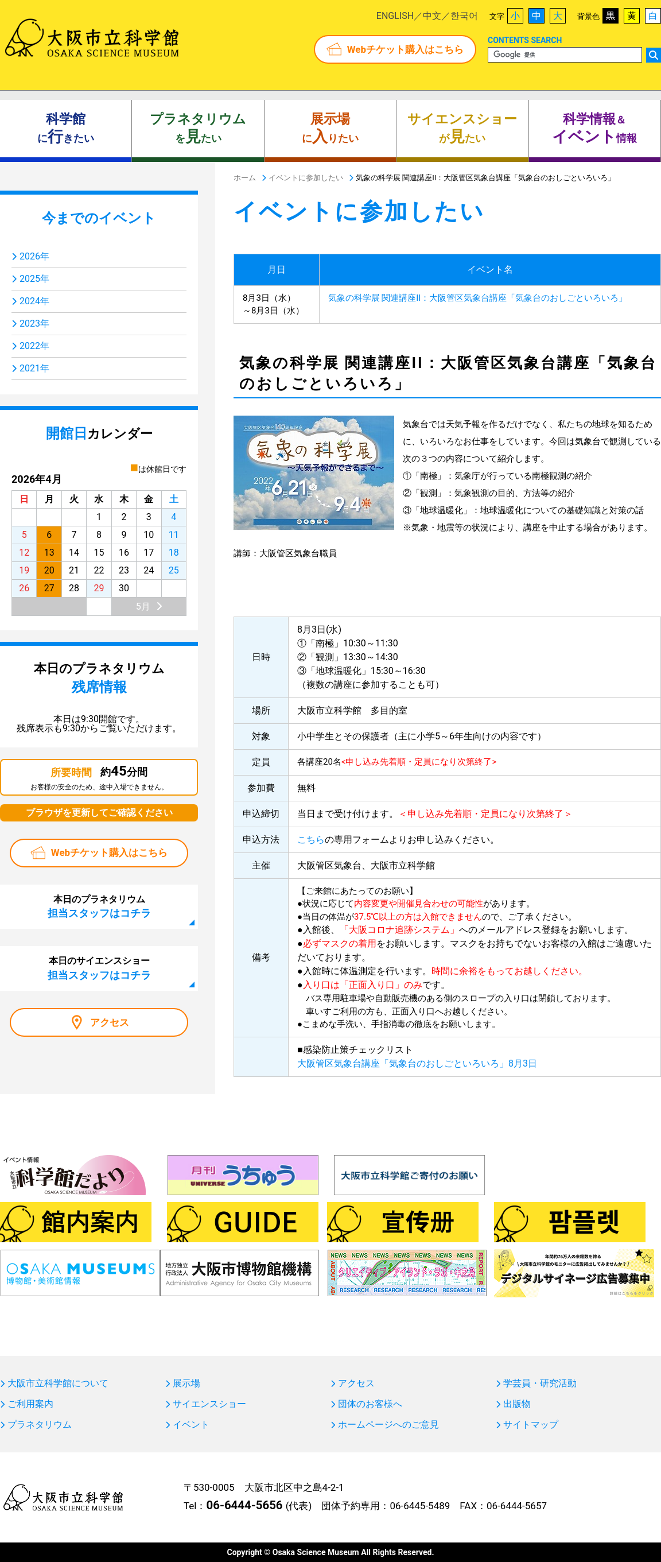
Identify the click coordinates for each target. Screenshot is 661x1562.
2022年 (34, 345)
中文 (432, 15)
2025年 (34, 278)
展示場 (186, 1383)
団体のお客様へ (370, 1404)
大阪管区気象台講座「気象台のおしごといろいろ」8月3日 (417, 1063)
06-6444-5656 (244, 1505)
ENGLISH (395, 15)
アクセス (109, 1022)
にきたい (65, 128)
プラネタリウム (39, 1424)
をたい (198, 128)
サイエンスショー (209, 1404)
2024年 (34, 301)
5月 (143, 606)
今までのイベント (99, 218)
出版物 (517, 1404)
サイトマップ (530, 1424)
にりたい (330, 128)
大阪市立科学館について (57, 1383)
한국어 (464, 15)
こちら (311, 839)
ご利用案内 (30, 1404)
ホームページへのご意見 (388, 1424)
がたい (462, 128)
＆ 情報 (594, 128)
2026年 (34, 256)
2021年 (34, 368)
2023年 (34, 323)
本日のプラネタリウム (99, 906)
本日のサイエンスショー (99, 967)
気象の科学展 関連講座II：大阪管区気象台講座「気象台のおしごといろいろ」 (478, 298)
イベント (191, 1424)
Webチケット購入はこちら (405, 49)
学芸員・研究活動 (540, 1383)
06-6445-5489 (420, 1505)
